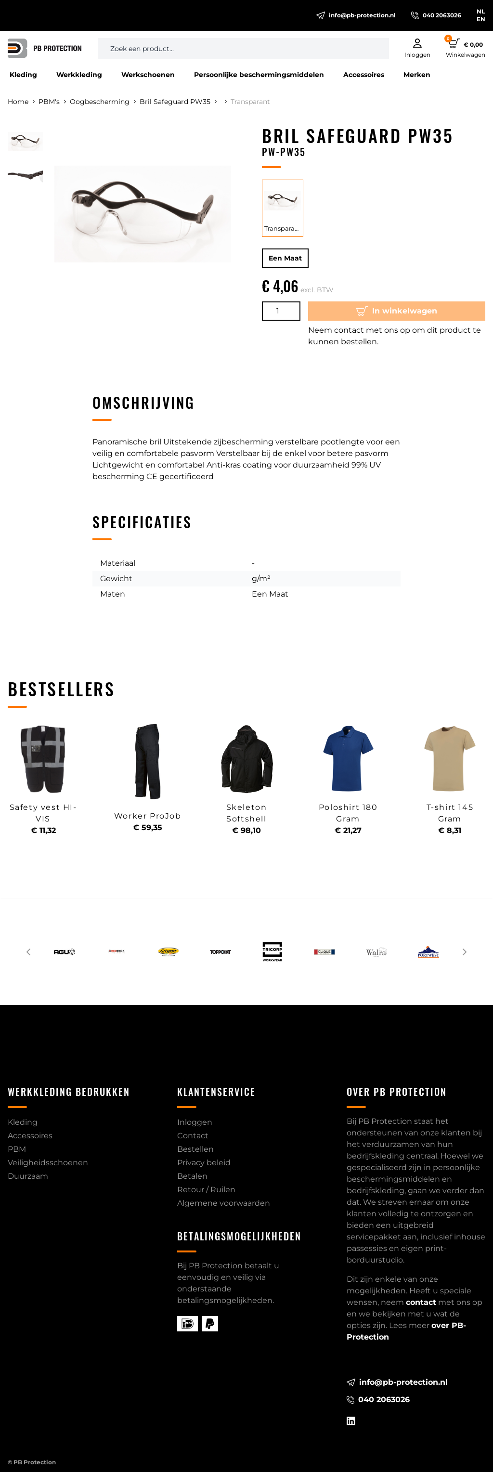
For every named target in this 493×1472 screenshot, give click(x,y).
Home (21, 101)
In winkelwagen (396, 311)
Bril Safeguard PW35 (178, 101)
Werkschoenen (148, 74)
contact (421, 1302)
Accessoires (363, 74)
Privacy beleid (204, 1162)
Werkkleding (79, 74)
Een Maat (285, 258)
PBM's (52, 101)
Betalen (192, 1176)
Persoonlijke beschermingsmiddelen (259, 74)
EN (481, 19)
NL (481, 11)
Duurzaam (28, 1176)
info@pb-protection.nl (356, 15)
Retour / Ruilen (206, 1189)
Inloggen (194, 1122)
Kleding (23, 74)
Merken (416, 74)
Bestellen (195, 1149)
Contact (192, 1135)
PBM (17, 1149)
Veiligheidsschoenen (48, 1162)
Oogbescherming (103, 101)
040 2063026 (436, 15)
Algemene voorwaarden (223, 1203)
